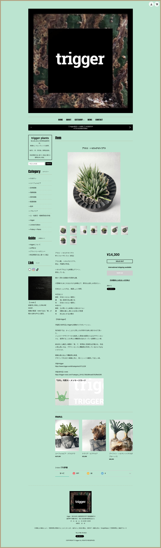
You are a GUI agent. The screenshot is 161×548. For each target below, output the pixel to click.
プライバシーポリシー (37, 251)
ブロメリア (34, 211)
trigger (32, 220)
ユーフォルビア (35, 183)
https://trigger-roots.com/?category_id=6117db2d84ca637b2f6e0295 (78, 375)
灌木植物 (33, 197)
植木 (31, 206)
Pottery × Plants (35, 229)
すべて (62, 473)
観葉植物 (33, 201)
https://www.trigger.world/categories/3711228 (70, 366)
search (48, 163)
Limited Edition (35, 225)
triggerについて (35, 244)
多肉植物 (33, 188)
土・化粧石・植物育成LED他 (40, 215)
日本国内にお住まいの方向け (120, 280)
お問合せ (33, 248)
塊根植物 (33, 192)
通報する (109, 285)
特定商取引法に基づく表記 (39, 255)
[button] (79, 120)
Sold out (120, 273)
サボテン (33, 178)
